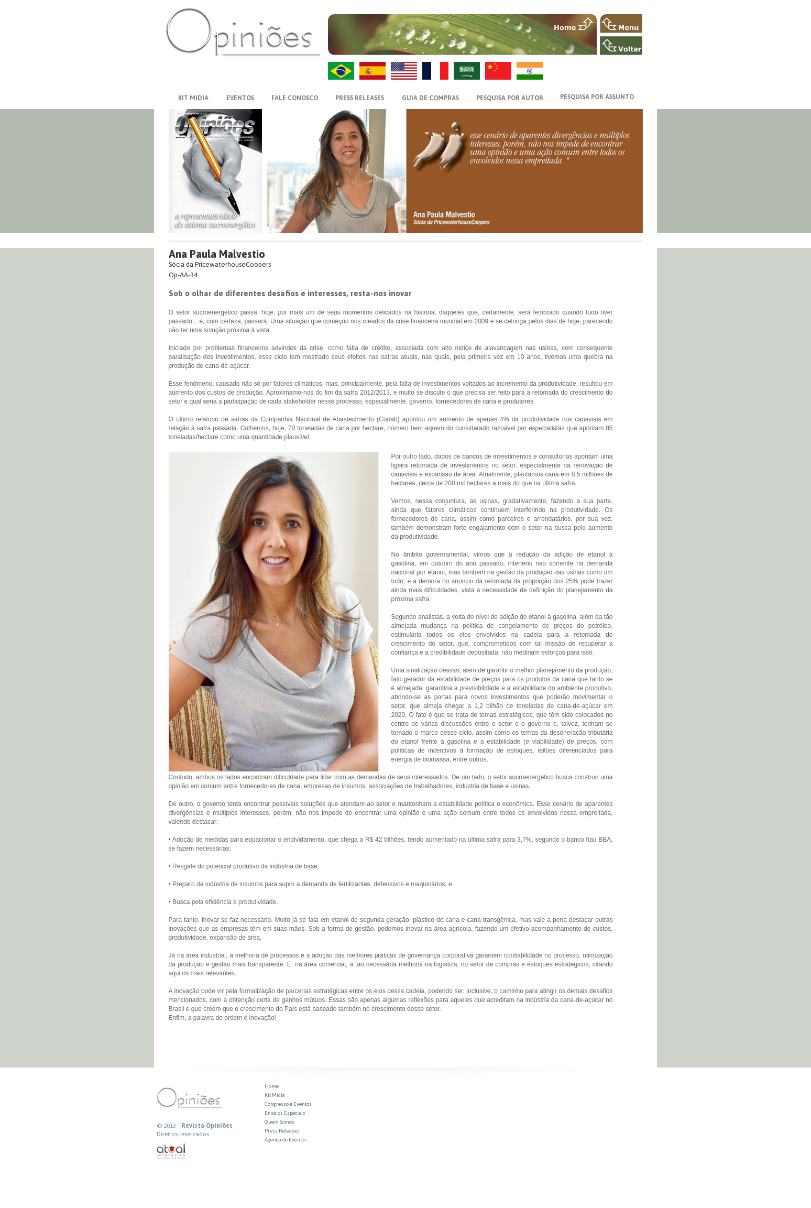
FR (435, 71)
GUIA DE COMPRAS (430, 98)
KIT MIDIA (193, 98)
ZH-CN (498, 71)
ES (372, 71)
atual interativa (171, 1152)
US (404, 71)
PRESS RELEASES (359, 98)
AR (467, 71)
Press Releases (282, 1131)
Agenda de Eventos (286, 1139)
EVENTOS (240, 98)
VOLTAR (621, 45)
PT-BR (341, 71)
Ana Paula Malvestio (217, 254)
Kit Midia (275, 1095)
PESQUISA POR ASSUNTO (597, 97)
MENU (621, 23)
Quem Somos (279, 1122)
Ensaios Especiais (285, 1113)
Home (272, 1086)
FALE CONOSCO (294, 98)
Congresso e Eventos (288, 1104)
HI (530, 71)
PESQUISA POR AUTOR (509, 98)
